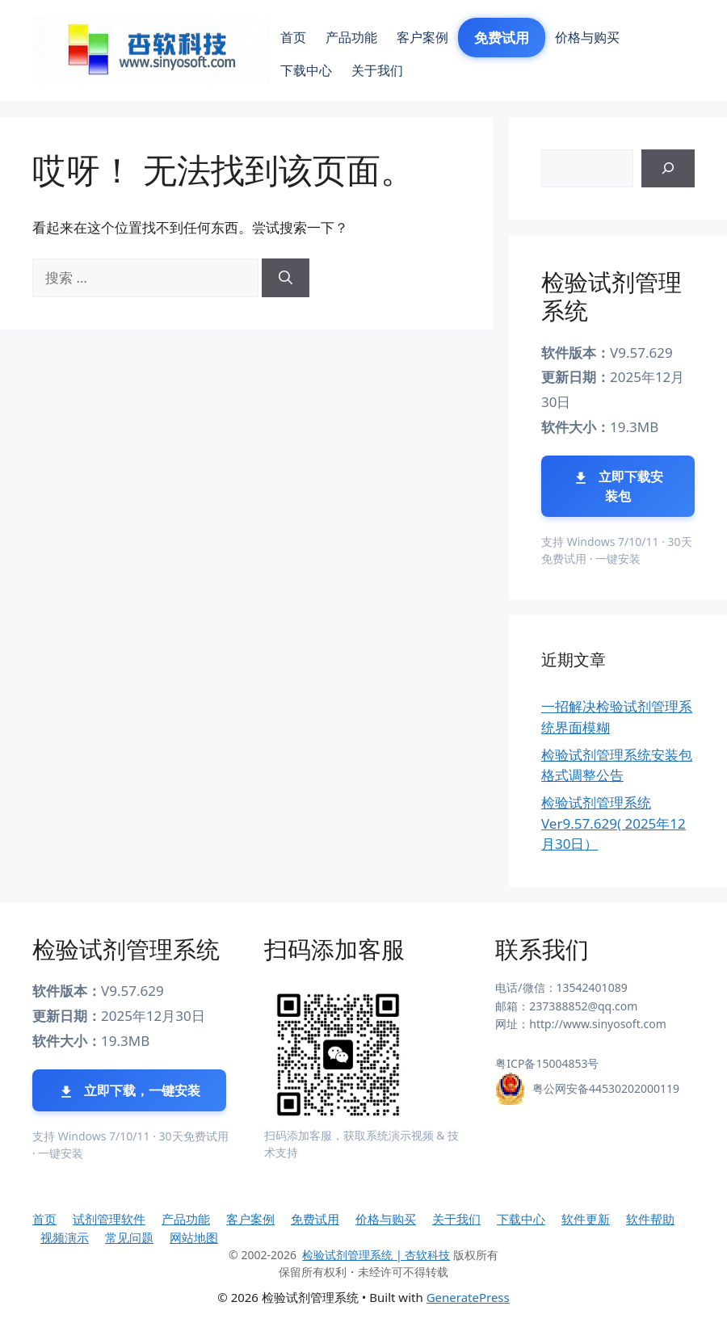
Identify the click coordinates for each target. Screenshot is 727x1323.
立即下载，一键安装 (129, 1091)
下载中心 (306, 70)
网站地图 (194, 1237)
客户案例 (422, 37)
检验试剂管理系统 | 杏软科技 (376, 1254)
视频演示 (64, 1237)
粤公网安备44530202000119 (605, 1088)
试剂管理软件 (109, 1219)
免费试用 (501, 37)
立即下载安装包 (618, 486)
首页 (293, 37)
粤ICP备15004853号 (547, 1063)
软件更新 (585, 1219)
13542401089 (592, 987)
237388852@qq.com (583, 1006)
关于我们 (377, 70)
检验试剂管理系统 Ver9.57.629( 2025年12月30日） (613, 823)
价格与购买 (587, 37)
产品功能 (351, 37)
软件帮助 (650, 1219)
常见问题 (129, 1237)
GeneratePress (468, 1297)
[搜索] (285, 277)
